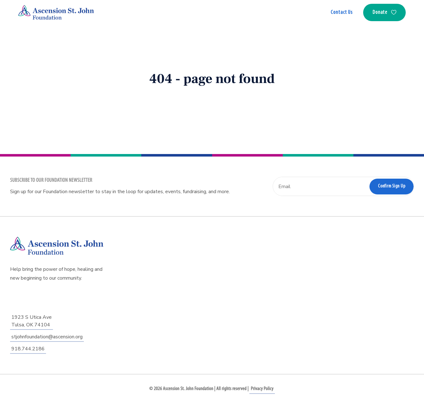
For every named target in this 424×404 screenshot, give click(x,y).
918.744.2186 (28, 348)
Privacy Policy (262, 388)
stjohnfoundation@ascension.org (47, 336)
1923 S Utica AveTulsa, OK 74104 (31, 321)
